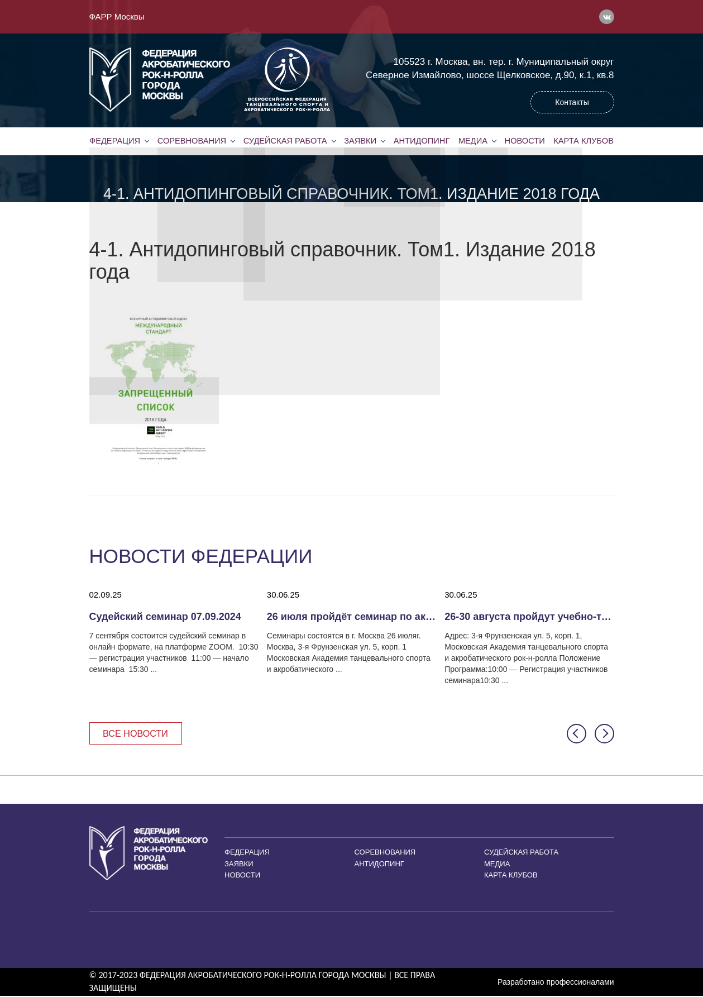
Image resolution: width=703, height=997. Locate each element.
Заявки (360, 140)
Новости (525, 140)
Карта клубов (583, 140)
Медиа (472, 140)
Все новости (138, 733)
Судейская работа (285, 140)
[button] (576, 734)
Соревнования (191, 140)
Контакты (572, 102)
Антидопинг (421, 140)
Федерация (115, 140)
